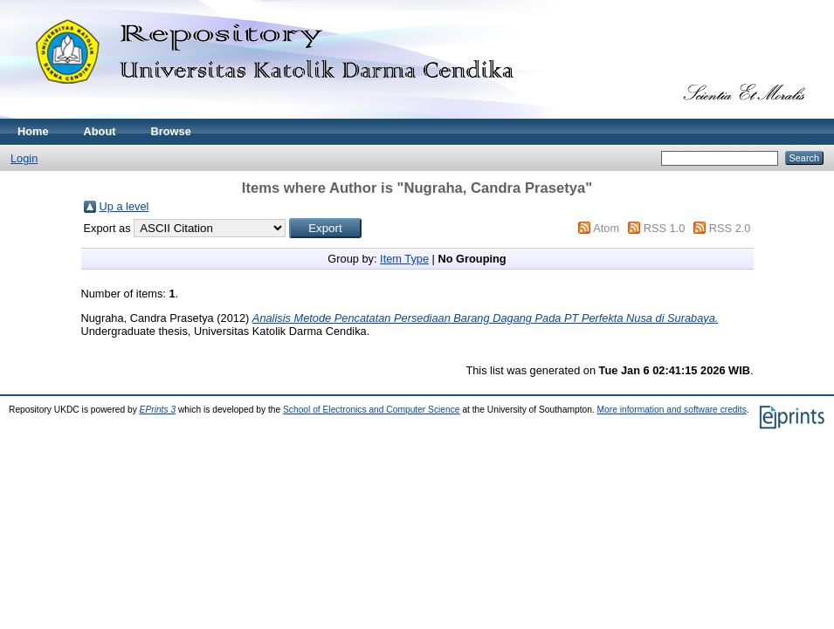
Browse (171, 131)
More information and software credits (672, 409)
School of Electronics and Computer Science (371, 409)
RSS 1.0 (665, 228)
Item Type (404, 258)
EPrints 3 (158, 409)
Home (33, 131)
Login (24, 158)
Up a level (124, 206)
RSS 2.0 (730, 228)
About (100, 131)
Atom (606, 228)
